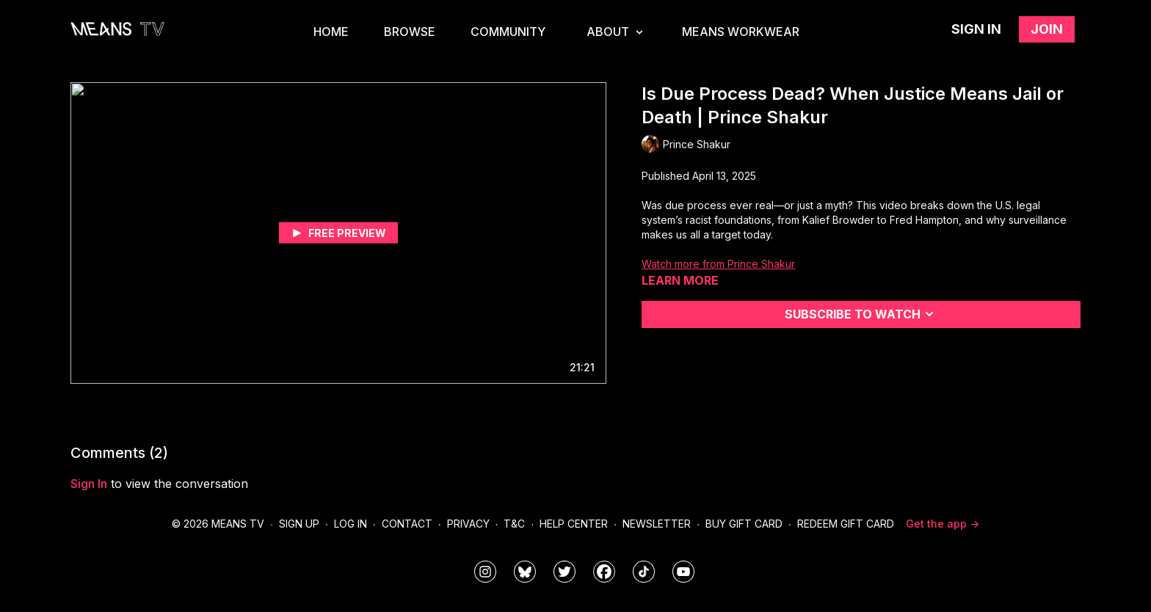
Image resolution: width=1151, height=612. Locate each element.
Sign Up (299, 523)
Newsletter (656, 523)
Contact (407, 523)
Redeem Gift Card (845, 523)
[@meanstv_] (644, 572)
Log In (350, 523)
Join (1047, 29)
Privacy (468, 523)
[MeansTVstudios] (525, 572)
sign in (88, 483)
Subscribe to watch (861, 314)
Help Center (574, 523)
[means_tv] (485, 572)
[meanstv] (604, 572)
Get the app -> (942, 523)
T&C (514, 523)
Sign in (976, 29)
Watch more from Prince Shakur (718, 264)
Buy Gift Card (744, 523)
